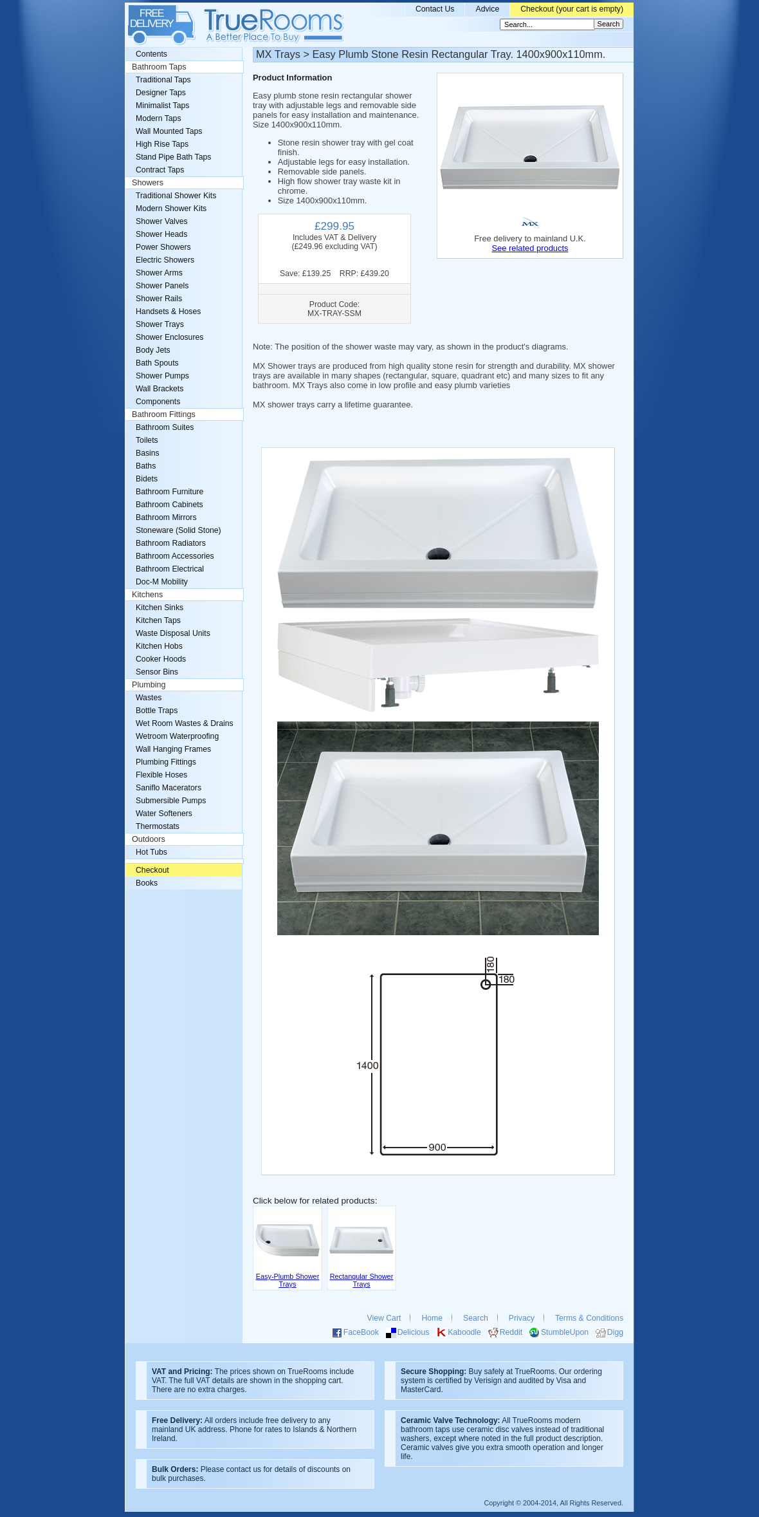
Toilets (147, 440)
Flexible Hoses (161, 774)
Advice (487, 9)
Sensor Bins (157, 671)
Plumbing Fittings (166, 762)
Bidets (147, 478)
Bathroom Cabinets (169, 504)
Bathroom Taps (159, 66)
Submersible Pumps (171, 800)
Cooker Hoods (161, 659)
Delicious (414, 1332)
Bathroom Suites (165, 427)
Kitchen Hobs (159, 646)
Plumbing (149, 684)
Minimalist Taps (162, 105)
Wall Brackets (159, 388)
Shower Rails (159, 298)
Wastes (148, 697)
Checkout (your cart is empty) (571, 9)
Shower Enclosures (169, 337)
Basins (148, 453)
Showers (147, 182)
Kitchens (147, 594)
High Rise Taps (162, 144)
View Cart (384, 1318)
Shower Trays (160, 324)
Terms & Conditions (589, 1318)
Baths (146, 465)
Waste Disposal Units (173, 633)
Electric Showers (165, 260)
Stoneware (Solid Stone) (178, 530)
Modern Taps (158, 118)
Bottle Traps (157, 710)
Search (475, 1318)
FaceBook (361, 1332)
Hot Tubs (151, 852)
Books (147, 883)
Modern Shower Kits (171, 208)
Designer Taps (161, 92)
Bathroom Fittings (164, 414)
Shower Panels (162, 285)
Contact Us (435, 9)
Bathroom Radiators (171, 543)
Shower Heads (161, 234)
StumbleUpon (565, 1332)
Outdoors (148, 839)
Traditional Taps (163, 79)
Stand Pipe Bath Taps (173, 157)
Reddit (511, 1332)
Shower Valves (162, 221)
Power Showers (163, 247)
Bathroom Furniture (169, 491)
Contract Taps (160, 169)
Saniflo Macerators (168, 787)
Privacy (522, 1318)
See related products (529, 248)
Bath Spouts (157, 363)
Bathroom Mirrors (166, 517)
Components (158, 401)
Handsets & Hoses (168, 311)
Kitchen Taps (158, 620)
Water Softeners (164, 813)
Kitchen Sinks (159, 607)
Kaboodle (464, 1332)
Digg (615, 1332)
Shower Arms (159, 272)
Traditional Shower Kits (176, 195)
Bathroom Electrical (170, 568)
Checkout (152, 870)
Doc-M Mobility (162, 581)
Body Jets (153, 350)
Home (432, 1318)
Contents (151, 54)
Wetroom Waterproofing (177, 736)
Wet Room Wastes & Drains (184, 723)
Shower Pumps (162, 375)
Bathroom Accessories (175, 556)
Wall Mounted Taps (169, 131)
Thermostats (157, 826)
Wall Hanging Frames (173, 749)
